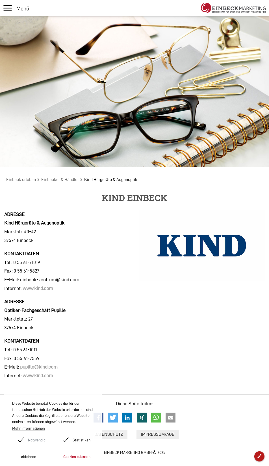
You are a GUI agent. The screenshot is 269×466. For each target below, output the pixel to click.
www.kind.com (38, 288)
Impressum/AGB (158, 434)
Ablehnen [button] (28, 457)
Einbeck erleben (21, 179)
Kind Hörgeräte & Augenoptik (110, 179)
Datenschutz (108, 434)
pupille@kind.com (39, 366)
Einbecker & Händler (60, 179)
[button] (113, 418)
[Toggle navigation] (16, 8)
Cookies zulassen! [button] (77, 457)
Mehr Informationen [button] (28, 428)
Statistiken (81, 440)
